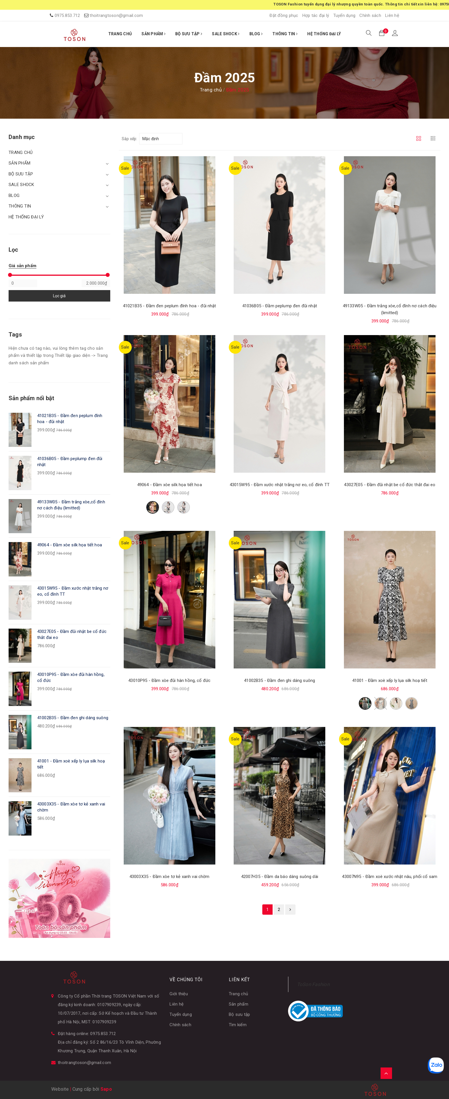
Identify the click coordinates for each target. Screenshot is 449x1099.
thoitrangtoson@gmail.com (116, 15)
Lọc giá (59, 296)
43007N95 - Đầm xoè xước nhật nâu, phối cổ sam (389, 876)
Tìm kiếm (238, 1024)
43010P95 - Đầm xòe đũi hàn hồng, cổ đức (169, 680)
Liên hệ (392, 15)
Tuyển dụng (344, 15)
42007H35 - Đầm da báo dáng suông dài (279, 876)
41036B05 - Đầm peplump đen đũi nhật (279, 305)
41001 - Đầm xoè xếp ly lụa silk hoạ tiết (389, 680)
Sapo (106, 1089)
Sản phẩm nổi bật (31, 398)
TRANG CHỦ (120, 34)
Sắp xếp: (129, 138)
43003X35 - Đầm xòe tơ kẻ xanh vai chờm (169, 876)
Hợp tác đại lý (315, 15)
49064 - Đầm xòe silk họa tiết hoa (169, 484)
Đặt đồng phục (283, 15)
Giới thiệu (179, 993)
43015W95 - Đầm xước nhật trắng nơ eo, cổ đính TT (280, 484)
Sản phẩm (238, 1004)
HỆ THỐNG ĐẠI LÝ (324, 34)
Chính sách (370, 15)
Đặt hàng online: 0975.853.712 (87, 1033)
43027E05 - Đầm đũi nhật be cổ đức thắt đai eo (389, 484)
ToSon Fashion (313, 984)
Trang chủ (238, 993)
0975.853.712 (67, 15)
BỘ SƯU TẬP (188, 34)
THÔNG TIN (285, 34)
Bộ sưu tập (239, 1014)
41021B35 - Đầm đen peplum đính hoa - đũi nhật (169, 305)
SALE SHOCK (225, 34)
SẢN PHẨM (153, 34)
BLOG (256, 34)
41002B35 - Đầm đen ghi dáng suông (279, 680)
